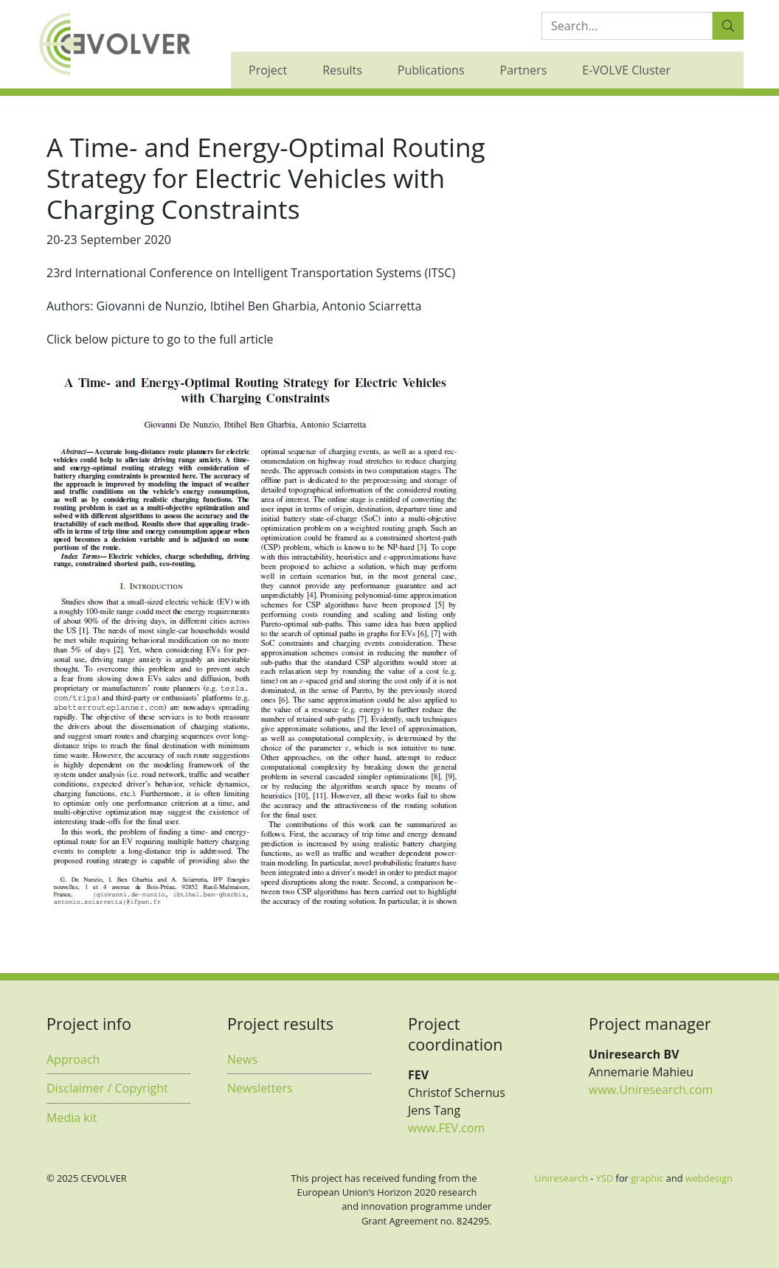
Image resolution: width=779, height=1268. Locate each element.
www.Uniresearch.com (651, 1089)
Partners (523, 70)
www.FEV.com (446, 1128)
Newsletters (260, 1088)
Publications (431, 70)
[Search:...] (627, 26)
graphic (647, 1178)
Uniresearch (561, 1178)
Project (268, 70)
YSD (604, 1178)
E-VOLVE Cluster (626, 70)
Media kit (71, 1118)
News (242, 1059)
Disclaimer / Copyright (107, 1088)
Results (342, 70)
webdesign (709, 1178)
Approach (73, 1059)
